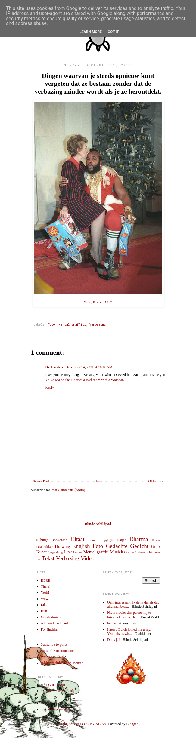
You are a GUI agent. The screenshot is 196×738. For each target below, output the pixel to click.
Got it (113, 32)
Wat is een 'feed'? (53, 657)
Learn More (90, 32)
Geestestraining (52, 617)
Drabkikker (54, 367)
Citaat (78, 539)
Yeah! (45, 592)
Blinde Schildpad (98, 524)
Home (98, 481)
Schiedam (152, 552)
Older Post (156, 481)
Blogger (132, 724)
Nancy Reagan (93, 302)
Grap (155, 546)
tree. (44, 703)
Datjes (121, 540)
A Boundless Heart (54, 623)
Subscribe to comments (58, 651)
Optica (129, 552)
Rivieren (140, 552)
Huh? (45, 611)
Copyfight (107, 540)
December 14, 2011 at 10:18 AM (88, 367)
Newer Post (41, 481)
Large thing (55, 552)
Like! (45, 605)
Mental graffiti (72, 324)
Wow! (45, 599)
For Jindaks (49, 629)
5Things (42, 540)
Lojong (77, 552)
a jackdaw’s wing (53, 709)
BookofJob (59, 540)
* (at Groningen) (53, 685)
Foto (51, 324)
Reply (49, 387)
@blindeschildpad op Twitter (62, 663)
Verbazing (97, 324)
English (81, 546)
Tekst (48, 558)
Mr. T (108, 302)
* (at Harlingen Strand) (57, 691)
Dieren (156, 540)
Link (68, 551)
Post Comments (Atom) (68, 490)
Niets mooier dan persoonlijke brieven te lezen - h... (129, 614)
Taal (38, 559)
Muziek (116, 551)
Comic (93, 540)
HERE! (46, 580)
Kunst (41, 551)
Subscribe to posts (54, 644)
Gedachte (116, 546)
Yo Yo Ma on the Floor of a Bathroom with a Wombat (84, 380)
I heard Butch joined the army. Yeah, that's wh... (129, 631)
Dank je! (113, 640)
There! (46, 586)
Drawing (62, 546)
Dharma (138, 539)
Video (88, 558)
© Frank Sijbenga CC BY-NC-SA (82, 724)
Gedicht (139, 546)
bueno (111, 623)
